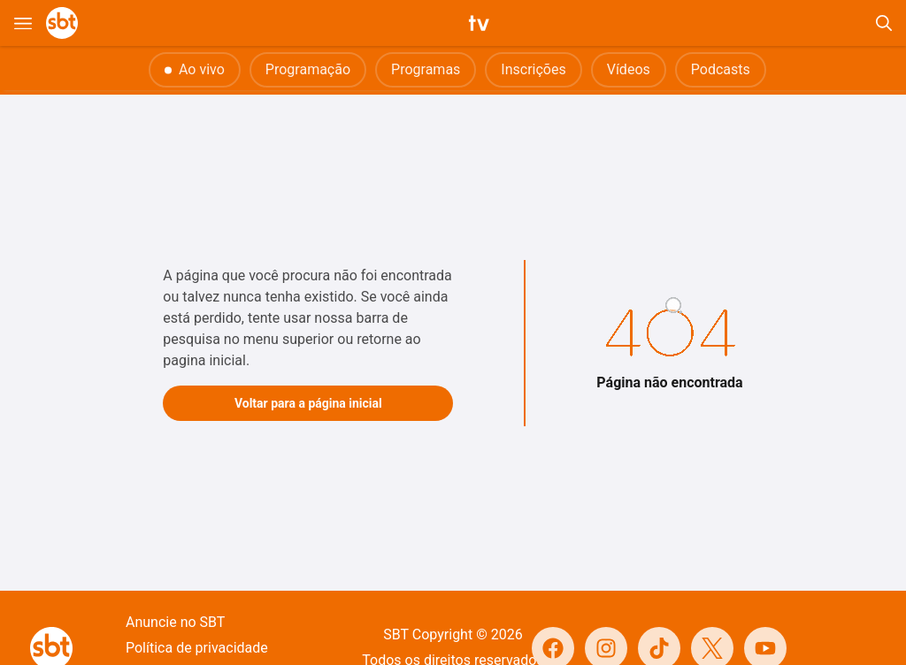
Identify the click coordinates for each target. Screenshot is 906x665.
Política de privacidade (197, 647)
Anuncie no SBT (175, 622)
